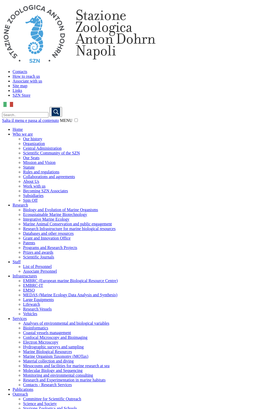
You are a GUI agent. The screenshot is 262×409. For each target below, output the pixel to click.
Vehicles (30, 314)
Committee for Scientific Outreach (52, 399)
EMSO (29, 290)
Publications (23, 389)
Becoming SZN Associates (45, 191)
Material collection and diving (48, 361)
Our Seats (31, 158)
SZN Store (21, 95)
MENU (66, 120)
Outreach (20, 394)
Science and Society (40, 403)
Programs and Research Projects (50, 247)
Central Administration (42, 148)
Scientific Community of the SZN (51, 153)
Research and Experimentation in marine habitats (64, 380)
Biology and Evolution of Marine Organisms (60, 210)
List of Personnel (37, 266)
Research (20, 205)
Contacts (20, 71)
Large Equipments (38, 299)
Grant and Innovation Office (46, 238)
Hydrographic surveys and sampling (53, 347)
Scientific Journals (38, 257)
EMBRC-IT (33, 285)
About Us (31, 181)
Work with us (34, 186)
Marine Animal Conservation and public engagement (67, 224)
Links (17, 90)
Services (20, 318)
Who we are (23, 134)
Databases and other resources (48, 233)
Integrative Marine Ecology (46, 219)
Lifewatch (31, 304)
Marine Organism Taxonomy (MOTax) (55, 356)
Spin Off (30, 200)
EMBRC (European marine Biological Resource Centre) (70, 280)
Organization (34, 143)
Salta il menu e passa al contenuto (30, 120)
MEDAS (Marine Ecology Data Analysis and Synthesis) (70, 295)
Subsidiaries (33, 195)
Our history (32, 139)
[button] (76, 120)
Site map (20, 86)
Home (18, 129)
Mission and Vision (39, 162)
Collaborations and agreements (49, 176)
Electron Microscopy (40, 342)
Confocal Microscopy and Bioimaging (55, 337)
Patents (29, 243)
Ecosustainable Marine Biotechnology (55, 214)
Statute (29, 167)
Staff (17, 262)
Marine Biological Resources (47, 351)
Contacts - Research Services (47, 384)
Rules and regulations (41, 172)
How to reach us (26, 76)
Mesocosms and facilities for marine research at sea (66, 366)
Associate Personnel (40, 271)
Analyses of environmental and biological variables (66, 323)
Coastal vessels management (47, 332)
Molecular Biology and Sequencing (53, 370)
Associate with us (27, 81)
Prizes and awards (38, 252)
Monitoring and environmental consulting (58, 375)
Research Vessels (37, 309)
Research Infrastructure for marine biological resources (69, 228)
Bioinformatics (35, 328)
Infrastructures (25, 276)
